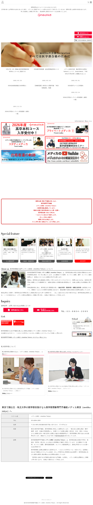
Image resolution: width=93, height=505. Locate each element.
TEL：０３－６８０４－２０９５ (74, 311)
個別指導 (83, 261)
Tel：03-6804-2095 (79, 328)
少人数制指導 (10, 261)
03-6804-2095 (36, 420)
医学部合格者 (60, 436)
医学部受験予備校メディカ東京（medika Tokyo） (42, 502)
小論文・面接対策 (28, 261)
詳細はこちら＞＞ (7, 393)
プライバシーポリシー (46, 499)
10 (59, 65)
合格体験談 (64, 261)
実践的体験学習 (46, 261)
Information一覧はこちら (83, 121)
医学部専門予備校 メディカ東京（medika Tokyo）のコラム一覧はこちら (24, 337)
